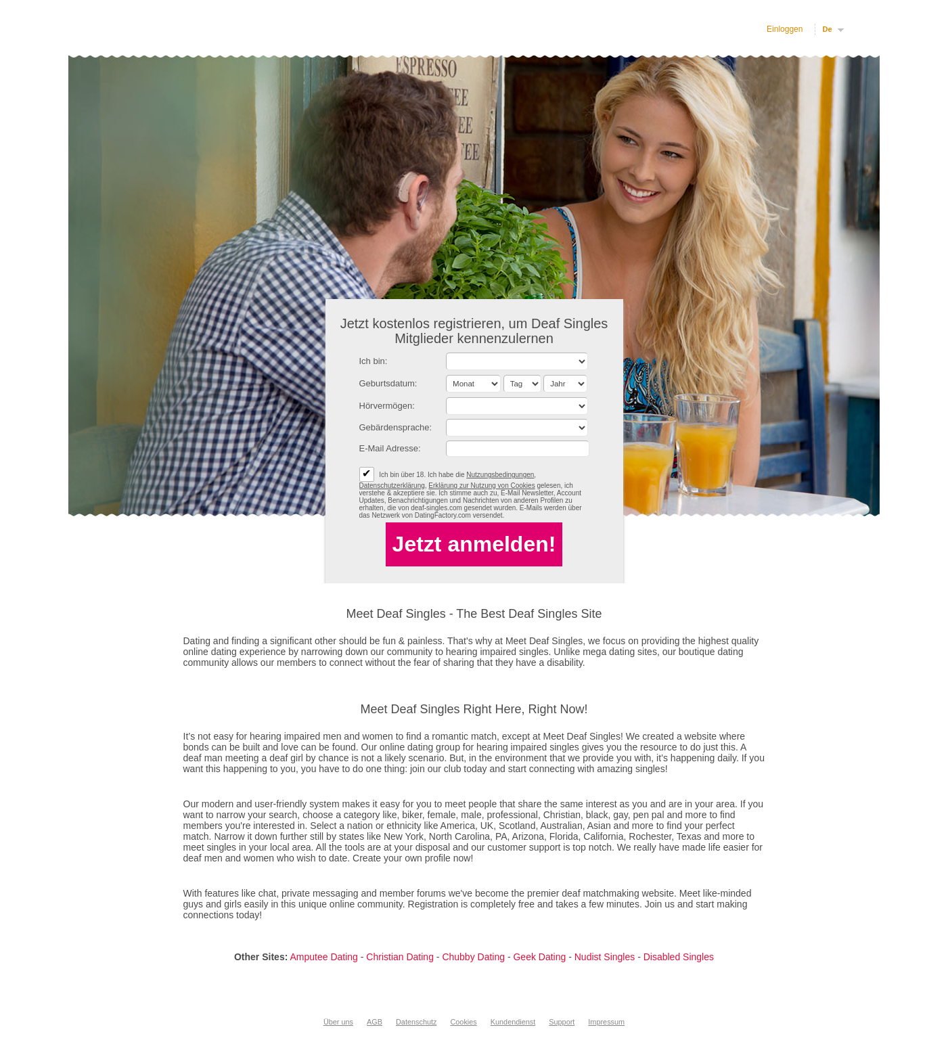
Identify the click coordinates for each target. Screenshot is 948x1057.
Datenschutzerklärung (392, 485)
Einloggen (785, 29)
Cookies (463, 1022)
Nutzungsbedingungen (500, 474)
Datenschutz (416, 1022)
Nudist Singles (604, 956)
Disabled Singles (679, 956)
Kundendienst (513, 1022)
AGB (374, 1022)
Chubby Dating (473, 956)
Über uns (338, 1022)
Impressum (606, 1022)
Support (561, 1022)
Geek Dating (539, 956)
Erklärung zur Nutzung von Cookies (481, 485)
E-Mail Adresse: (390, 448)
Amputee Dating (323, 956)
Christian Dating (400, 956)
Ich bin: (373, 361)
